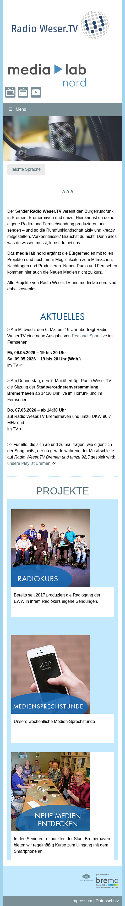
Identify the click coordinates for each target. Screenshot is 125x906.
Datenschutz (107, 901)
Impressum (82, 901)
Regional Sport (86, 336)
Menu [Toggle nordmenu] (17, 109)
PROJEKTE (62, 491)
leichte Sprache (26, 169)
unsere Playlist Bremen (29, 463)
